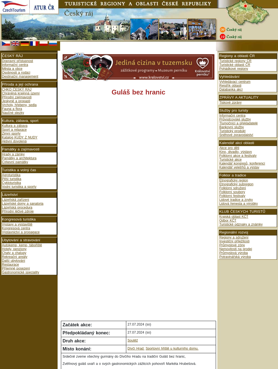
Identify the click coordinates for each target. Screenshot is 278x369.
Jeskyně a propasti (16, 101)
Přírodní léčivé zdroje (18, 211)
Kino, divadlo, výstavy (235, 152)
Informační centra (15, 65)
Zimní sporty (11, 133)
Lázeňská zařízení (15, 200)
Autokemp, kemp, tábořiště (22, 245)
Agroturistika (11, 175)
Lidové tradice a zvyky (236, 200)
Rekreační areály (14, 257)
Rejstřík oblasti (230, 86)
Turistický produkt (232, 131)
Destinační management (20, 76)
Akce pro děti (229, 148)
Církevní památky (15, 162)
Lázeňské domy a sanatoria (22, 204)
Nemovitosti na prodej (235, 249)
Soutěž (133, 340)
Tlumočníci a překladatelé (238, 123)
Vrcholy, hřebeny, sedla (19, 105)
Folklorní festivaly (232, 196)
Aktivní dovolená (14, 141)
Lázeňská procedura (17, 207)
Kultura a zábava (14, 126)
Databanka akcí (231, 89)
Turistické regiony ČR (235, 61)
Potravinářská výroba (235, 257)
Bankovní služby (231, 127)
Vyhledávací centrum (235, 82)
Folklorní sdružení (232, 188)
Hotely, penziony (14, 249)
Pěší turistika (11, 179)
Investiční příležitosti (234, 241)
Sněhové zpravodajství (236, 135)
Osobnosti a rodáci (16, 73)
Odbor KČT (227, 220)
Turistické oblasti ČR (234, 65)
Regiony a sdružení (233, 237)
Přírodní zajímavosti (17, 97)
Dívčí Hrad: (136, 348)
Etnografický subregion (236, 184)
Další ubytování (13, 261)
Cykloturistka (11, 183)
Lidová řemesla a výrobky (238, 204)
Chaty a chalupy (14, 253)
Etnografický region (233, 180)
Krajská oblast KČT (233, 217)
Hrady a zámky (13, 154)
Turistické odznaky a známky (241, 224)
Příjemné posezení (16, 268)
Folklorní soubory (232, 192)
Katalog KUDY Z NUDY (19, 137)
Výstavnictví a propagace (21, 232)
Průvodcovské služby (235, 119)
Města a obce (12, 69)
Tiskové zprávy (230, 102)
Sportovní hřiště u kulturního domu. (172, 348)
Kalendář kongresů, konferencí (242, 163)
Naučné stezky (13, 113)
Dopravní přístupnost (17, 61)
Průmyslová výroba (233, 253)
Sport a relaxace (14, 130)
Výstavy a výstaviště (17, 224)
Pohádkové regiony (233, 69)
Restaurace (10, 264)
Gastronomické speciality (20, 272)
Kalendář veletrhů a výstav (239, 167)
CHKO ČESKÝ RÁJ (17, 89)
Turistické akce (230, 160)
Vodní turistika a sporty (19, 187)
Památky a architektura (19, 158)
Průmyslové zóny (232, 245)
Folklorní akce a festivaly (237, 156)
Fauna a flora (12, 109)
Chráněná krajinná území (21, 93)
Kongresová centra (16, 228)
